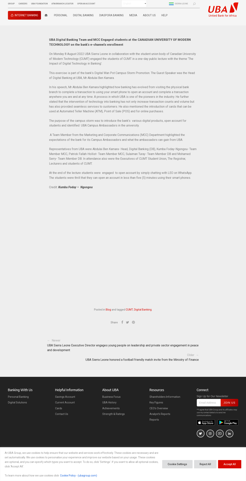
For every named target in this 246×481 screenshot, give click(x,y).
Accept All (230, 464)
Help (164, 15)
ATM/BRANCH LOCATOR (62, 4)
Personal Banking (18, 396)
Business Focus (111, 396)
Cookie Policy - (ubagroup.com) (78, 475)
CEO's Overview (159, 408)
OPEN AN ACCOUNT (86, 4)
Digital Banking (83, 15)
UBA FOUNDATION (39, 4)
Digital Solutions (17, 402)
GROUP (11, 4)
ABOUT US (149, 15)
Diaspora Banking (111, 15)
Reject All (205, 464)
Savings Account (65, 396)
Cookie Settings (177, 464)
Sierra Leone (178, 4)
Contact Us (61, 413)
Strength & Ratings (113, 413)
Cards (58, 408)
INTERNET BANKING (26, 15)
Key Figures (156, 402)
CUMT (129, 309)
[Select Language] (134, 3)
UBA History (109, 402)
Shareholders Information (165, 396)
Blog (108, 309)
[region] (123, 464)
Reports (154, 419)
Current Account (65, 402)
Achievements (111, 408)
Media (133, 15)
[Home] (46, 15)
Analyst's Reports (160, 413)
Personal (60, 15)
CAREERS (23, 4)
